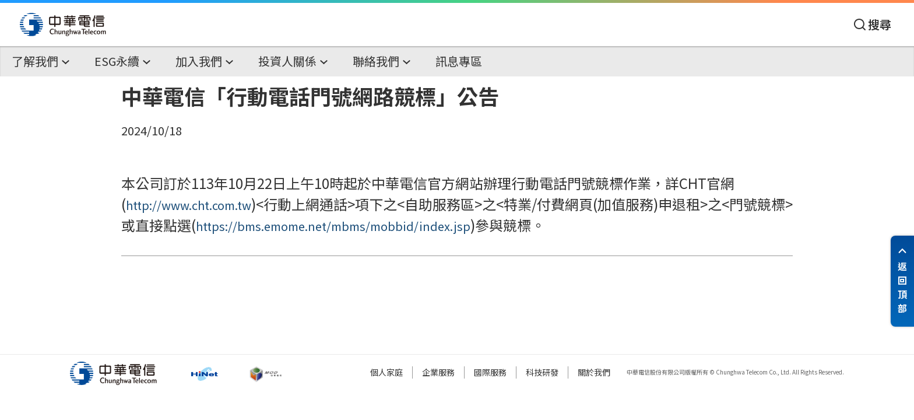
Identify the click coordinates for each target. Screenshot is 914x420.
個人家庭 (386, 372)
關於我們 (594, 372)
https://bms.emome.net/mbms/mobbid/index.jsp (333, 226)
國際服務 (490, 372)
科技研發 (542, 372)
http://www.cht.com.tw (188, 205)
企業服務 (438, 372)
